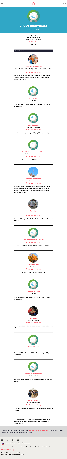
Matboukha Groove (33, 291)
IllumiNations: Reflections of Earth (33, 152)
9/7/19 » (36, 41)
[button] (33, 45)
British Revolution (33, 125)
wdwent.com (44, 430)
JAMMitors (33, 211)
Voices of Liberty (33, 400)
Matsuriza (33, 318)
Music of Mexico (33, 347)
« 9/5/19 (30, 41)
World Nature (18, 423)
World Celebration (29, 421)
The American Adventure (33, 66)
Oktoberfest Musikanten (33, 374)
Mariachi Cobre (33, 265)
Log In (64, 3)
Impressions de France (33, 179)
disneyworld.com (33, 430)
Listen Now (8, 450)
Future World (18, 421)
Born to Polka (33, 98)
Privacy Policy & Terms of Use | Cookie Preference (12, 454)
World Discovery (41, 421)
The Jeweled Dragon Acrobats (33, 240)
